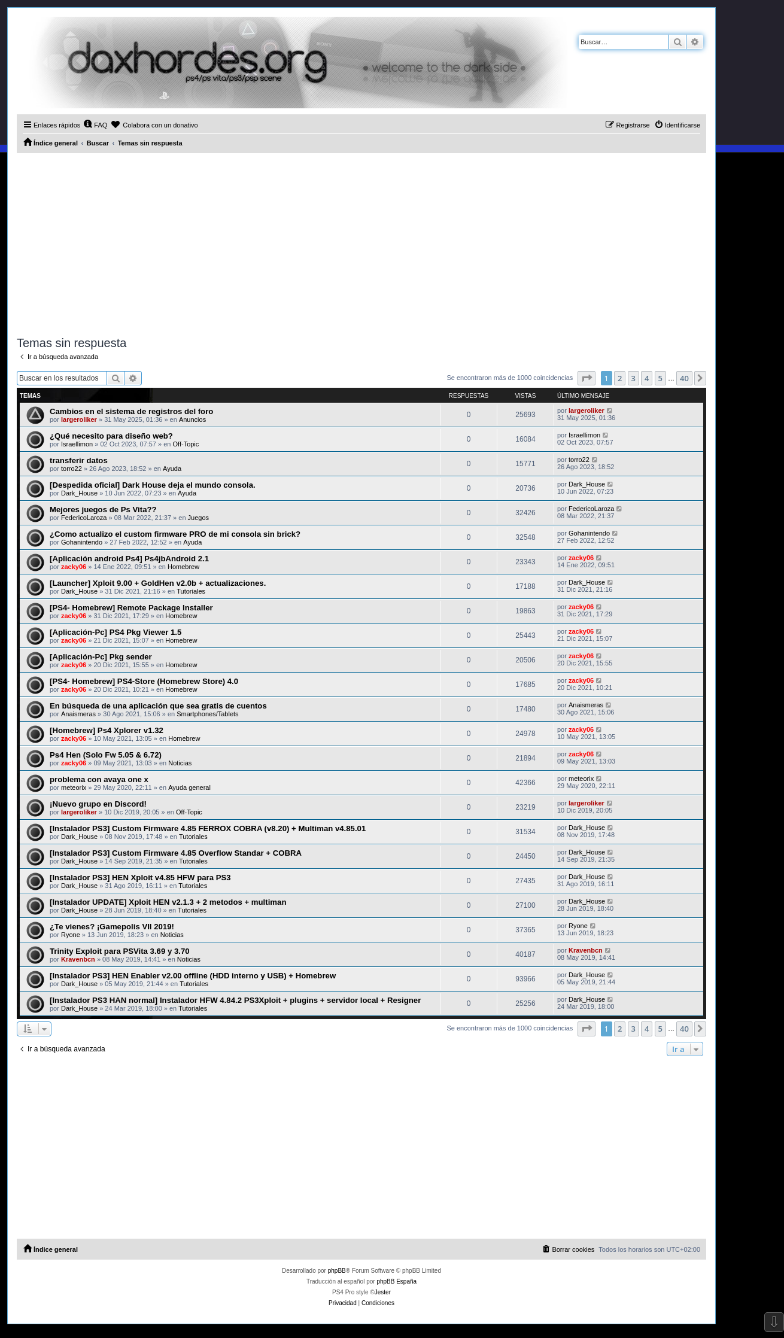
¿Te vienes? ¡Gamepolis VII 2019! (112, 926)
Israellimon (77, 444)
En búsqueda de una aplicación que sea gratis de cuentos (158, 705)
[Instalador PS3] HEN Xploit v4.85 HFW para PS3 (140, 877)
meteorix (73, 787)
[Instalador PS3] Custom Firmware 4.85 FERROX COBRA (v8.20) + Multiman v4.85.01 (208, 828)
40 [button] (684, 378)
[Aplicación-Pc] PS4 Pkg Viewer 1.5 (115, 632)
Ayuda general (189, 787)
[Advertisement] (361, 243)
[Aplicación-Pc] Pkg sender (101, 656)
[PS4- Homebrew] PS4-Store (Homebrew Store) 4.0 (144, 681)
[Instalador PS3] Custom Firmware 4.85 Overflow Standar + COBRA (176, 853)
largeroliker (79, 419)
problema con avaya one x (99, 779)
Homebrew (183, 566)
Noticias (180, 763)
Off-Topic (186, 444)
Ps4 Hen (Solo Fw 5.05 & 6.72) (106, 754)
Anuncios (192, 419)
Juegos (198, 517)
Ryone (70, 934)
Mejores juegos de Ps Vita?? (103, 509)
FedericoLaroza (84, 517)
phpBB (337, 1270)
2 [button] (620, 378)
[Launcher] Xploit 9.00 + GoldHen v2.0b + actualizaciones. (158, 583)
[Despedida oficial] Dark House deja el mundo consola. (153, 485)
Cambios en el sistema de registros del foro (131, 411)
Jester (383, 1292)
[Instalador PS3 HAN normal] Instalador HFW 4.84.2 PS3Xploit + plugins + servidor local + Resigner (235, 1000)
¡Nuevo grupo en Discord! (98, 803)
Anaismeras (78, 713)
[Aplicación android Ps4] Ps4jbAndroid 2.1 (129, 558)
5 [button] (660, 378)
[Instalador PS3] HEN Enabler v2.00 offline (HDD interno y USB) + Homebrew (193, 975)
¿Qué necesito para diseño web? (111, 435)
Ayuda (172, 468)
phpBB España (396, 1281)
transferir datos (79, 460)
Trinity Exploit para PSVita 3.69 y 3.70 (120, 951)
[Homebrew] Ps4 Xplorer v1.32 (106, 730)
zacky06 (73, 566)
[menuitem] (95, 125)
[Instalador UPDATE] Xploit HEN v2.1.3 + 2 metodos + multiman (168, 902)
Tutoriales (191, 591)
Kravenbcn (78, 959)
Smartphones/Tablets (207, 713)
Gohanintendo (81, 542)
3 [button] (633, 378)
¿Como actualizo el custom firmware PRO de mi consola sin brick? (175, 534)
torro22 (71, 468)
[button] (586, 378)
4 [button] (647, 378)
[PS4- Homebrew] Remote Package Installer (131, 607)
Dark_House (79, 493)
